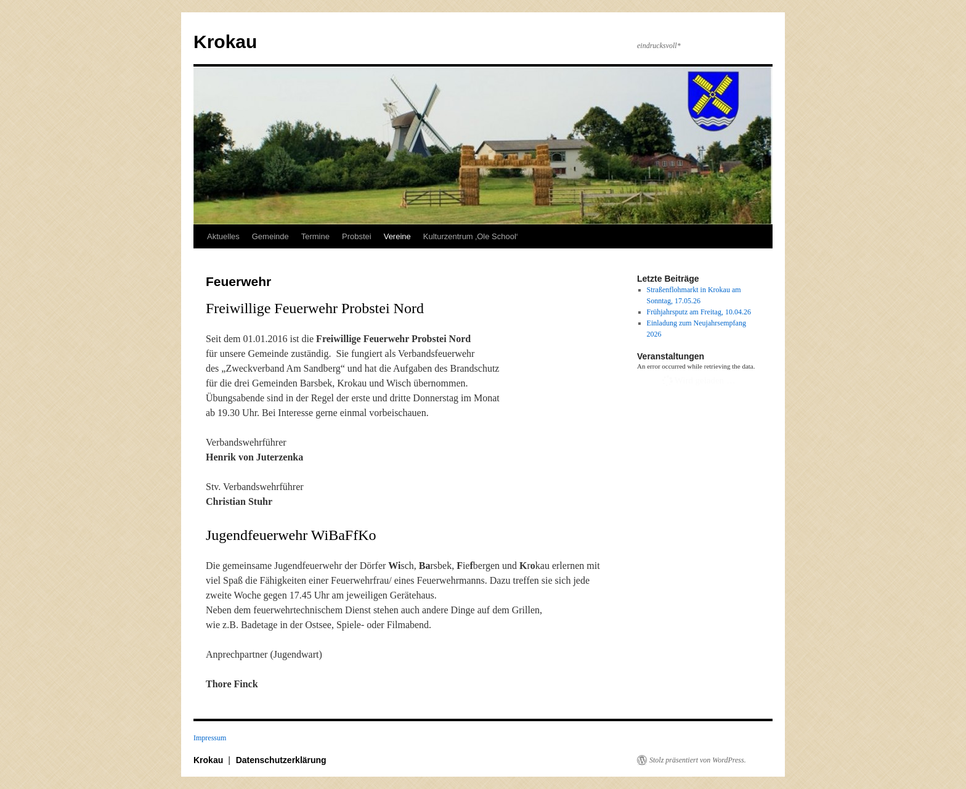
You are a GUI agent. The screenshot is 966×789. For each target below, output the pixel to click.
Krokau (225, 41)
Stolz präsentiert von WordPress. (697, 760)
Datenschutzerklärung (281, 760)
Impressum (209, 738)
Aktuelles (223, 236)
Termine (315, 236)
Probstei (356, 236)
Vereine (397, 236)
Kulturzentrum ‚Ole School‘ (470, 236)
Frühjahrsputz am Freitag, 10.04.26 (699, 312)
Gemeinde (270, 236)
